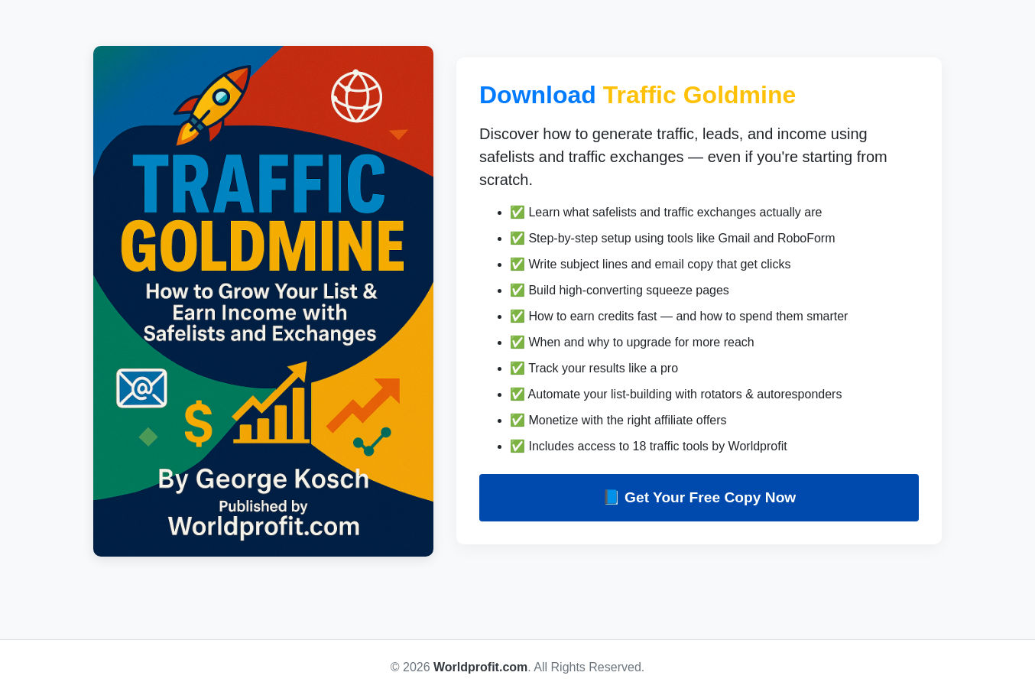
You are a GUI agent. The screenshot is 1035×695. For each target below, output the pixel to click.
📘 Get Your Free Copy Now (699, 497)
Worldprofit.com (480, 667)
